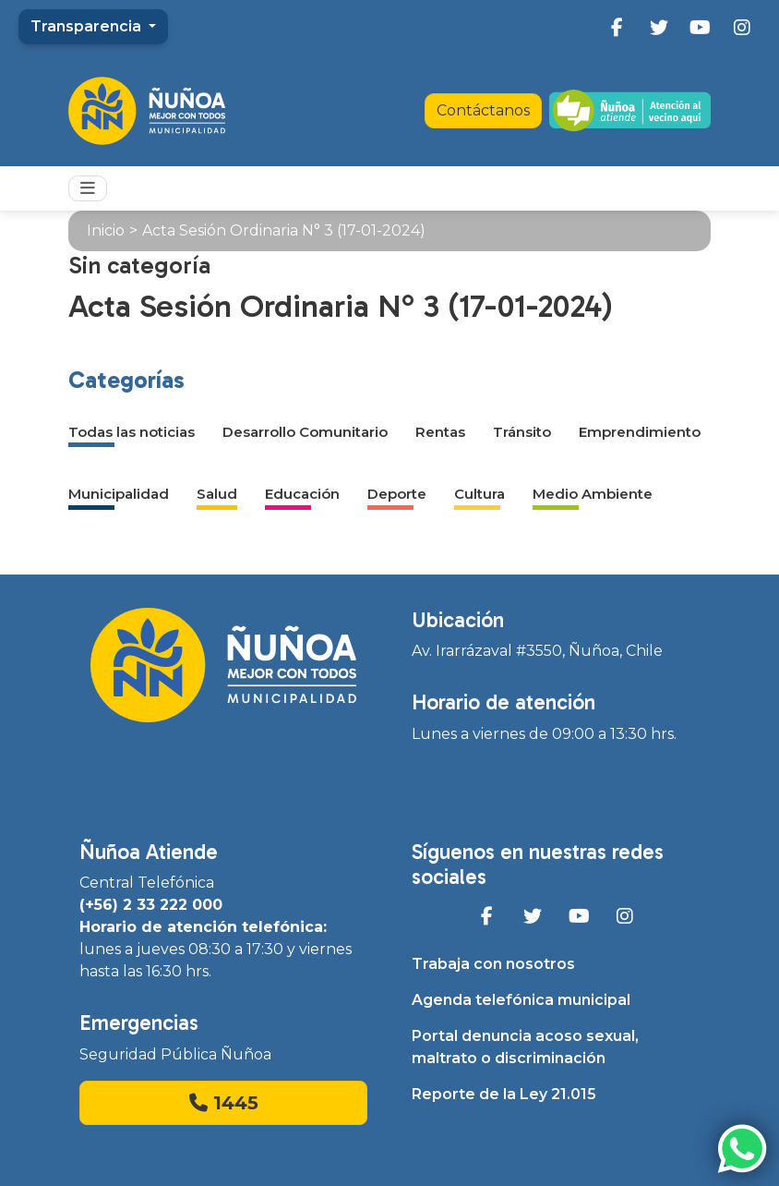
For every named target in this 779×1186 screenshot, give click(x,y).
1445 (223, 1103)
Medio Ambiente (593, 493)
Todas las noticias (131, 432)
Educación (302, 493)
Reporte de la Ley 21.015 (504, 1094)
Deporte (396, 493)
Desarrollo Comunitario (305, 432)
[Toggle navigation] (87, 188)
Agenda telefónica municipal (521, 1000)
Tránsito (522, 432)
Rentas (440, 432)
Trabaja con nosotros (493, 964)
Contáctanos (483, 110)
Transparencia (87, 26)
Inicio (106, 230)
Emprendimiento (640, 432)
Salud (217, 493)
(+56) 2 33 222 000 (150, 905)
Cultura (479, 493)
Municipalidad (118, 493)
